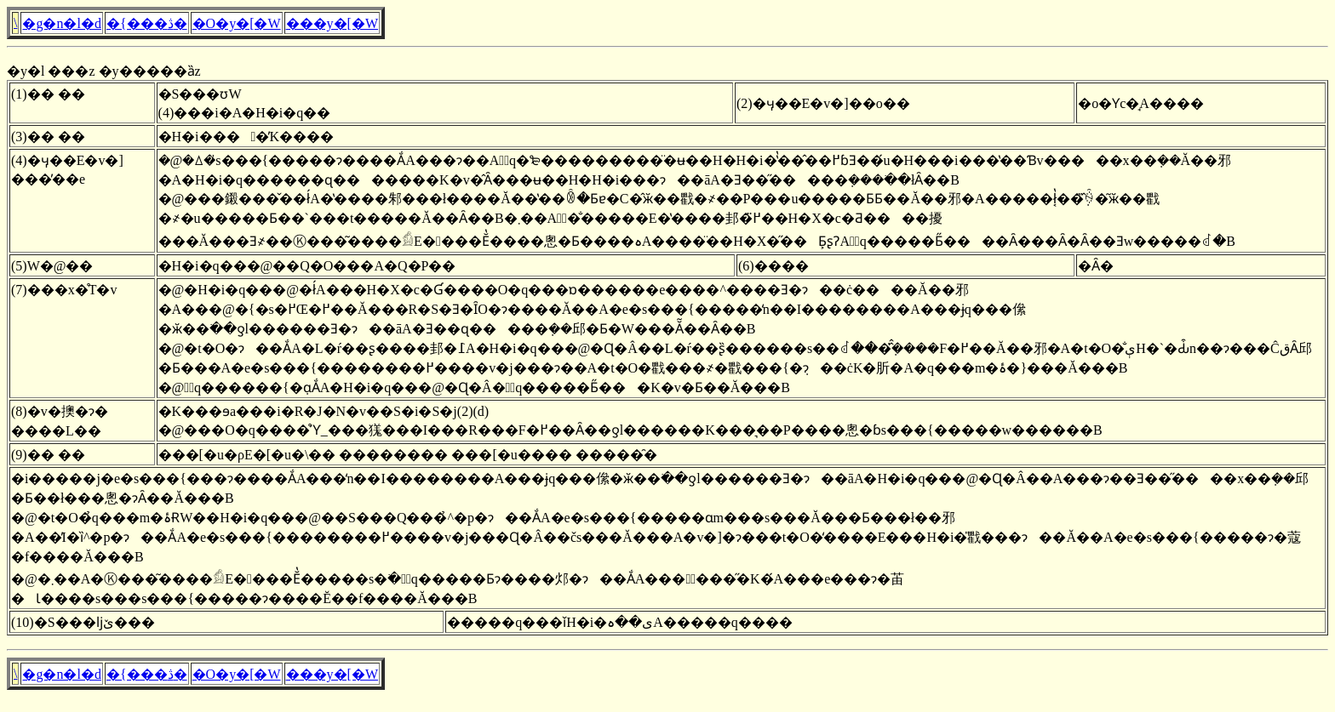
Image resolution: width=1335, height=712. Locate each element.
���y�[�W (332, 23)
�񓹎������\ (15, 22)
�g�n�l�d (61, 23)
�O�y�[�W (236, 23)
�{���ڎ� (146, 23)
